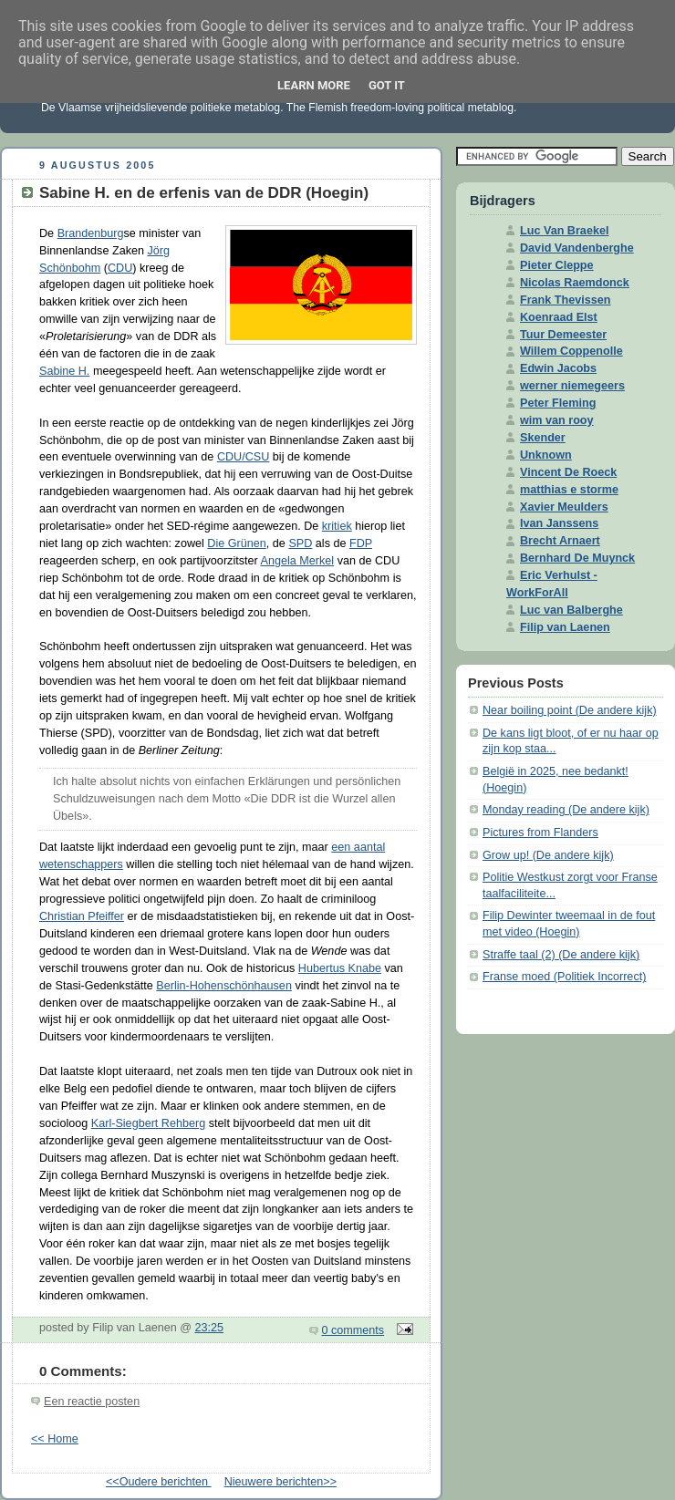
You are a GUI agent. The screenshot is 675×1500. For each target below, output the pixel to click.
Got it (387, 85)
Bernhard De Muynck (577, 558)
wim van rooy (557, 420)
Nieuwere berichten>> (280, 1481)
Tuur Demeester (563, 334)
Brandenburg (90, 233)
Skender (543, 437)
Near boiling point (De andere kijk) (570, 710)
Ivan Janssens (559, 523)
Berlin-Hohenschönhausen (224, 985)
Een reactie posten (92, 1401)
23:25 (209, 1327)
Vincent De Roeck (568, 472)
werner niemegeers (572, 385)
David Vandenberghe (577, 248)
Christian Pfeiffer (81, 916)
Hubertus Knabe (339, 968)
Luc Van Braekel (564, 230)
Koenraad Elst (558, 317)
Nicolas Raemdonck (574, 282)
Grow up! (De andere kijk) (548, 855)
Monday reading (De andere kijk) (566, 809)
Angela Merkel (298, 560)
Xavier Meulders (564, 507)
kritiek (337, 526)
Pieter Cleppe (557, 265)
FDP (360, 543)
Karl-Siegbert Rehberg (148, 1123)
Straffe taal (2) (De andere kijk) (561, 954)
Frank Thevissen (565, 300)
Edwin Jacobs (558, 368)
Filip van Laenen (565, 627)
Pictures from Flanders (540, 832)
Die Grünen (236, 543)
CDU (120, 268)
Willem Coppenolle (571, 351)
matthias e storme (569, 489)
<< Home (54, 1439)
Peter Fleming (558, 403)
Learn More (313, 85)
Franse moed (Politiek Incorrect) (564, 976)
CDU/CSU (243, 456)
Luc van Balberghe (571, 610)
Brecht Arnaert (560, 540)
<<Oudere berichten (159, 1481)
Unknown (546, 455)
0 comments (353, 1330)
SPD (300, 543)
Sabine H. (64, 371)
